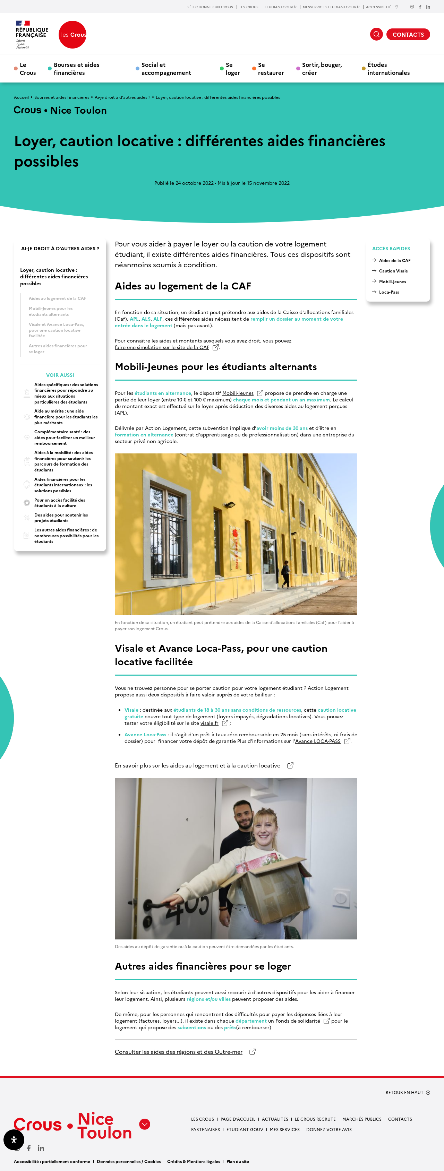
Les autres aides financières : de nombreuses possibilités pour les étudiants (59, 535)
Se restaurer (271, 68)
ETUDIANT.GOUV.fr (281, 7)
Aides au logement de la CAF (57, 298)
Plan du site (238, 1161)
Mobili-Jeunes (238, 393)
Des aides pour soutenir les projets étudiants (54, 517)
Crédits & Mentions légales (193, 1161)
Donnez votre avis (329, 1129)
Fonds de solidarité (297, 1020)
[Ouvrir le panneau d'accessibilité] (13, 1139)
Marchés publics (362, 1119)
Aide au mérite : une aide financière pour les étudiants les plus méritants (58, 416)
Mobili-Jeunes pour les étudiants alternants (50, 311)
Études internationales (389, 68)
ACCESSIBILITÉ (382, 7)
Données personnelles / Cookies (129, 1161)
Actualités (275, 1119)
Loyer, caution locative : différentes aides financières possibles (54, 277)
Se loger (233, 68)
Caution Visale (393, 271)
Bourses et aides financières (77, 68)
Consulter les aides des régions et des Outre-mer (178, 1051)
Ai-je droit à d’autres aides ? (122, 97)
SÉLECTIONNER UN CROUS (210, 7)
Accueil (21, 97)
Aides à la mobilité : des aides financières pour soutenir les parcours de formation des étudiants (56, 461)
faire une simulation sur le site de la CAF (162, 347)
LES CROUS (248, 7)
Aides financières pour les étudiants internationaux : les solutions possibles (56, 484)
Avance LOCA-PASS (318, 741)
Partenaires (205, 1129)
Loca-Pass (389, 292)
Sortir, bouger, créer (322, 68)
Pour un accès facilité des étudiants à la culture (52, 503)
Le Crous (28, 68)
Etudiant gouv (245, 1129)
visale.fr (209, 723)
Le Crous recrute (315, 1119)
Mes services (285, 1129)
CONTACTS (408, 34)
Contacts (400, 1119)
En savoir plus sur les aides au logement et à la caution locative (197, 765)
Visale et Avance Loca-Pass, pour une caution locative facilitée (56, 329)
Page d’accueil (238, 1119)
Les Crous (202, 1119)
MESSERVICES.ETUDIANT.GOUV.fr (331, 7)
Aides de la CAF (395, 260)
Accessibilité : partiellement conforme (52, 1161)
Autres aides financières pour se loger (58, 348)
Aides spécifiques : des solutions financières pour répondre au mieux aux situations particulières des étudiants (59, 393)
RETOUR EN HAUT (405, 1092)
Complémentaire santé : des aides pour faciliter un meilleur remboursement (57, 437)
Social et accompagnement (166, 68)
